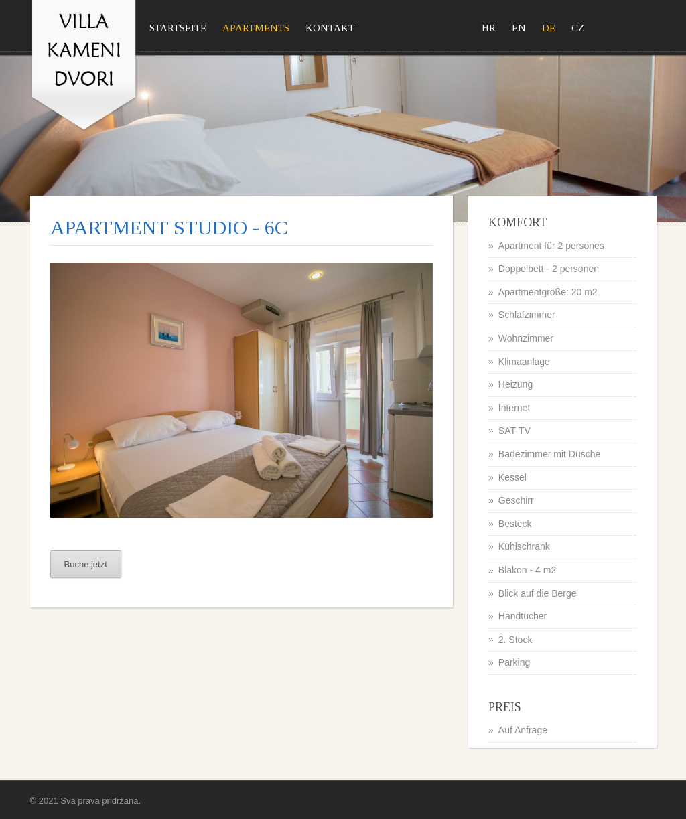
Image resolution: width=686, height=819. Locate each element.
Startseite (177, 28)
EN (519, 28)
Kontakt (329, 28)
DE (548, 28)
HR (489, 28)
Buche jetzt (85, 564)
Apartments (255, 28)
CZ (577, 28)
